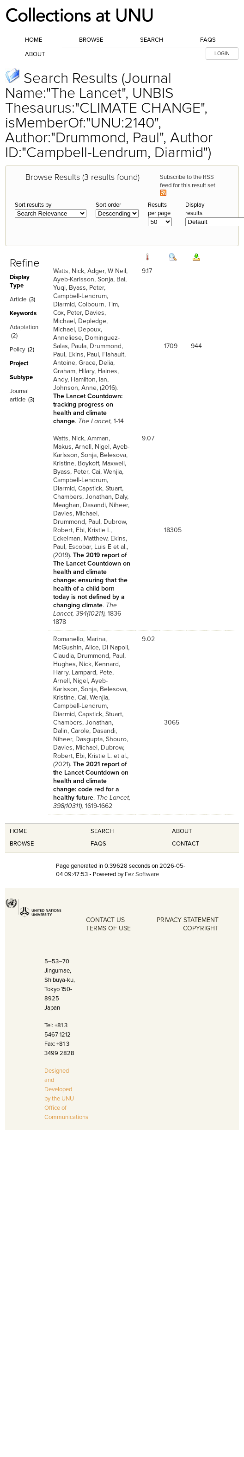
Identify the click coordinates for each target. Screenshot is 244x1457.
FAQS (98, 843)
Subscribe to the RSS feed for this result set (188, 184)
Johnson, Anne (75, 388)
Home (33, 40)
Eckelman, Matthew (80, 538)
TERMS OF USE (108, 928)
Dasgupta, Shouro (101, 739)
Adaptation (24, 327)
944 (196, 346)
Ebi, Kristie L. (94, 756)
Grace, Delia (96, 363)
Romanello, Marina (79, 639)
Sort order (108, 205)
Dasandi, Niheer (105, 505)
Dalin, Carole (71, 731)
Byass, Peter (86, 288)
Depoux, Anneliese (77, 333)
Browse (91, 40)
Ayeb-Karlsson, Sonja (83, 279)
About (35, 54)
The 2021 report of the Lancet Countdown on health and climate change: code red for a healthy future (90, 781)
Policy (17, 349)
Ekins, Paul (83, 354)
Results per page (159, 209)
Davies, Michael (75, 513)
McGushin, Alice (76, 647)
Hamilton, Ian (89, 379)
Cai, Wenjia (107, 472)
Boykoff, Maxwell (101, 463)
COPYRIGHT (201, 928)
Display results (194, 209)
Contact (185, 843)
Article (18, 299)
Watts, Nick (68, 271)
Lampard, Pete (92, 672)
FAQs (208, 40)
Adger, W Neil (106, 271)
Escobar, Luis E (89, 547)
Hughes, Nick (72, 664)
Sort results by (33, 205)
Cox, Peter (67, 313)
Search (151, 40)
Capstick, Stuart (100, 488)
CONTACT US (105, 920)
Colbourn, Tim (98, 304)
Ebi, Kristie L (93, 530)
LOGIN (222, 54)
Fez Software (142, 874)
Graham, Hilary (73, 371)
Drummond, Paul (76, 522)
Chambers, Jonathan (82, 497)
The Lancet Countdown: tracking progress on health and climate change (87, 408)
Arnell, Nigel (92, 447)
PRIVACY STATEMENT (188, 920)
